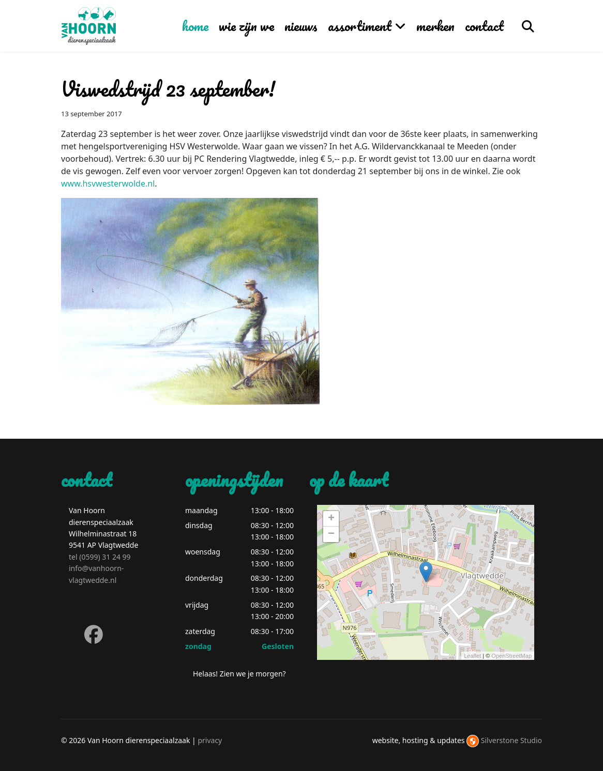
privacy (210, 740)
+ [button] (331, 519)
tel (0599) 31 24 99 (100, 557)
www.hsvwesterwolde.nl (108, 183)
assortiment (359, 26)
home (195, 26)
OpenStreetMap (511, 656)
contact (484, 26)
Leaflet (472, 656)
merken (435, 26)
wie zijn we (246, 26)
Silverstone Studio (511, 740)
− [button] (331, 534)
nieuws (301, 26)
